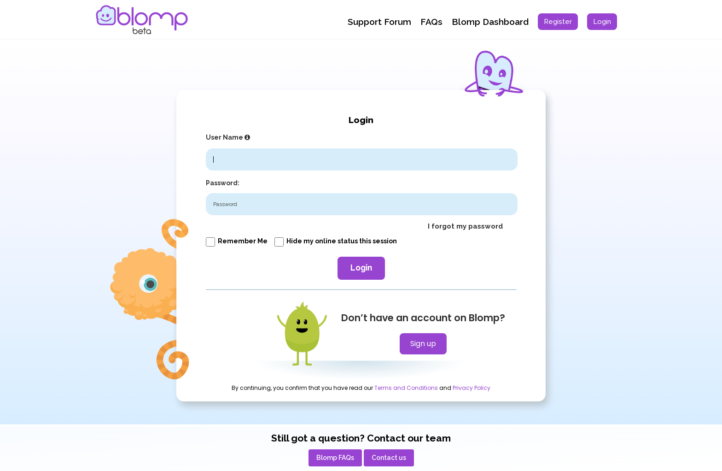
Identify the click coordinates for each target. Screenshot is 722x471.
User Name (229, 137)
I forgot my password (465, 226)
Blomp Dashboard (490, 22)
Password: (222, 183)
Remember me (237, 241)
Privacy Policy (471, 388)
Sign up (423, 343)
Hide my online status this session (335, 241)
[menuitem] (558, 21)
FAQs (431, 22)
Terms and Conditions (406, 388)
